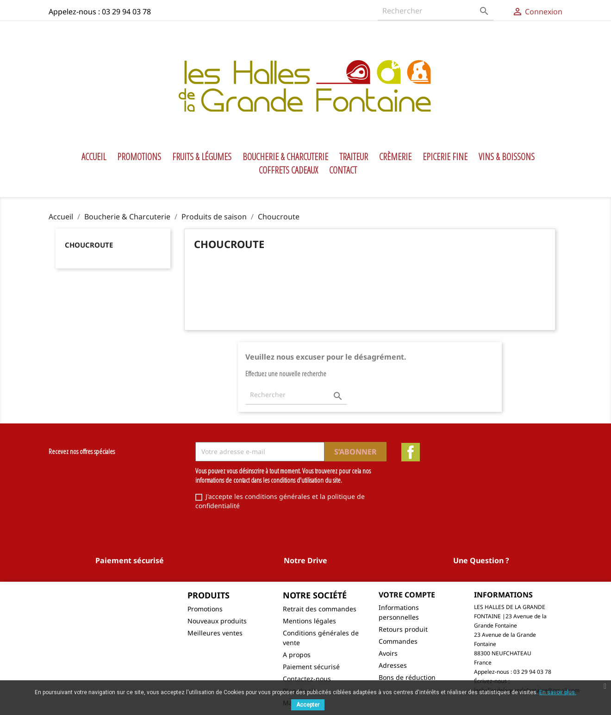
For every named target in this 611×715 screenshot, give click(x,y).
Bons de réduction (407, 677)
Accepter (307, 705)
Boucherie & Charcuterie (285, 157)
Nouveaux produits (217, 620)
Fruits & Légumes (201, 157)
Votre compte (407, 595)
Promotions (139, 157)
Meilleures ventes (215, 632)
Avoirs (388, 653)
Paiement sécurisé (311, 666)
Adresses (393, 665)
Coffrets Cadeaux (288, 170)
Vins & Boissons (507, 157)
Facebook (410, 452)
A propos (297, 654)
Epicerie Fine (445, 157)
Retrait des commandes (319, 608)
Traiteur (353, 157)
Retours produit (403, 629)
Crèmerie (395, 157)
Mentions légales (309, 620)
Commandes (398, 641)
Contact (343, 170)
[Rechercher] (435, 10)
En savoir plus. (557, 692)
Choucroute (89, 244)
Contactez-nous (307, 678)
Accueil (93, 157)
